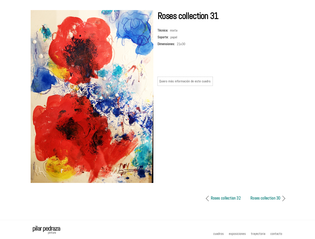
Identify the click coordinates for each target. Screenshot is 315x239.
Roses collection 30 (265, 198)
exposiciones (237, 233)
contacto (276, 233)
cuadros (218, 233)
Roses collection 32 (225, 198)
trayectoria (258, 233)
